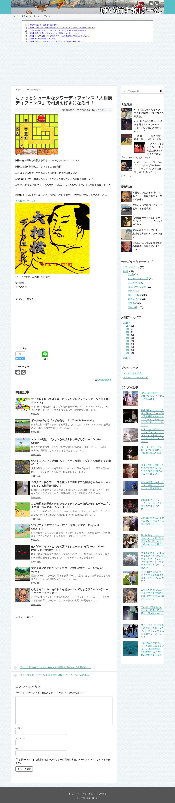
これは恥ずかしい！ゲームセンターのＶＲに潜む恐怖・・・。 (152, 521)
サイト (18, 749)
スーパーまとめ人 (132, 373)
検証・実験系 (135, 295)
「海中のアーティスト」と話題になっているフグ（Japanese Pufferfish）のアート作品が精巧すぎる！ (152, 648)
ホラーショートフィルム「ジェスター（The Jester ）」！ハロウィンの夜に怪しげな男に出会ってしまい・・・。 (142, 169)
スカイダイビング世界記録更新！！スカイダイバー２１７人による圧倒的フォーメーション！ (152, 631)
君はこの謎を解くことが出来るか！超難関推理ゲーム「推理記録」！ (52, 668)
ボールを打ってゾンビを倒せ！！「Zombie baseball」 (63, 420)
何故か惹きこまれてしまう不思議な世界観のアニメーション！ (147, 233)
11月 (128, 326)
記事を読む (36, 414)
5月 (127, 341)
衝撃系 (131, 303)
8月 (127, 332)
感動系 (131, 291)
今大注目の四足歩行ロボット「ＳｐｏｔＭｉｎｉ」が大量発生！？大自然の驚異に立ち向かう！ (152, 435)
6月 (127, 338)
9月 (127, 329)
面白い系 (132, 307)
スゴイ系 (132, 282)
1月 (127, 352)
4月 (127, 344)
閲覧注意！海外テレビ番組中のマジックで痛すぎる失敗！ (152, 396)
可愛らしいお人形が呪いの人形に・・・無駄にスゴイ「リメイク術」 (147, 196)
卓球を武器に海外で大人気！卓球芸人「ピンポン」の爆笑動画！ (152, 485)
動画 (125, 271)
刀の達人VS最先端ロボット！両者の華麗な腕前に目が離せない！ (152, 610)
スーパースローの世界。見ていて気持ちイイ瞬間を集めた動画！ (152, 450)
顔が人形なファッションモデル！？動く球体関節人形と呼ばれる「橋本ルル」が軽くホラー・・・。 (152, 541)
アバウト (48, 16)
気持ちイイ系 (135, 299)
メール (20, 738)
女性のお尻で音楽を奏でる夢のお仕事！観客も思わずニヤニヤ (147, 246)
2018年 (127, 323)
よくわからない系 (137, 287)
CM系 (131, 274)
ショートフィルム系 (138, 278)
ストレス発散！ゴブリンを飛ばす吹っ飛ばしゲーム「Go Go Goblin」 (52, 675)
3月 (127, 347)
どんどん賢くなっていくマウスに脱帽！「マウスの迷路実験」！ (149, 113)
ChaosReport (104, 380)
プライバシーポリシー (31, 16)
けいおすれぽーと (90, 798)
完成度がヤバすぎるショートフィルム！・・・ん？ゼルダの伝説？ (147, 221)
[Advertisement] (87, 64)
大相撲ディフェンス (25, 201)
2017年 (127, 358)
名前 (19, 728)
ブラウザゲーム (103, 110)
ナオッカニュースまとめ (135, 377)
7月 (127, 335)
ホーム (16, 16)
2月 (127, 349)
